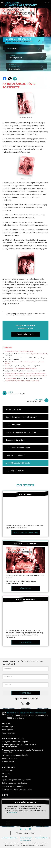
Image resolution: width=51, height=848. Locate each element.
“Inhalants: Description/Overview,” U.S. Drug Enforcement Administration (25, 373)
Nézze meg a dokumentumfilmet (19, 746)
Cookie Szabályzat (26, 838)
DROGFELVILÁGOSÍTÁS (13, 739)
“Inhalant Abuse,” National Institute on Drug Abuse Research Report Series (26, 376)
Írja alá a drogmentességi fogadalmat (16, 780)
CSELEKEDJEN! (25, 485)
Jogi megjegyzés (25, 840)
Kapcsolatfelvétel (8, 733)
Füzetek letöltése (8, 761)
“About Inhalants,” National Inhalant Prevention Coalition (21, 368)
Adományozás (7, 730)
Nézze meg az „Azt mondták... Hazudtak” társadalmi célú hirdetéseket (23, 751)
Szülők (4, 776)
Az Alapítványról (8, 726)
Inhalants (7, 366)
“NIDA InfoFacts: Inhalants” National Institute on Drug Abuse (22, 381)
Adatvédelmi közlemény (9, 838)
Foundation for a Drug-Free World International (26, 713)
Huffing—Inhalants (11, 378)
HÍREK (5, 795)
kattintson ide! (13, 812)
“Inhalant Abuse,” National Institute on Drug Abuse (19, 351)
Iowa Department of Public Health (37, 354)
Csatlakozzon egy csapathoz (13, 786)
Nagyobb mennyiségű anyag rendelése (17, 789)
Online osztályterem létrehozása (14, 783)
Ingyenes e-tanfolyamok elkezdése (15, 755)
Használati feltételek (41, 838)
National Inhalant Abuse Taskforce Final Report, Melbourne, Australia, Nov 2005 (24, 362)
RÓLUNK (6, 723)
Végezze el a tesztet (9, 758)
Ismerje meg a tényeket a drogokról (15, 741)
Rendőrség (6, 773)
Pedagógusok (7, 770)
